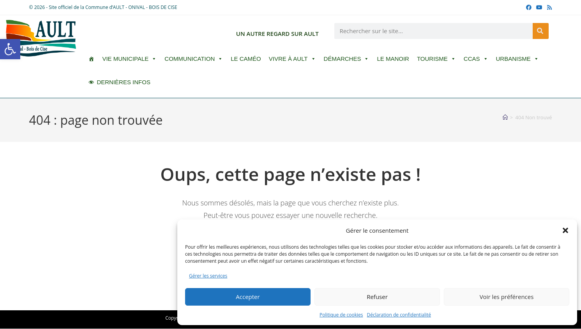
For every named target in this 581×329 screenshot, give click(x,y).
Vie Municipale (129, 59)
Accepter (248, 297)
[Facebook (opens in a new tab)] (529, 7)
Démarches (346, 59)
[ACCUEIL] (91, 59)
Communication (193, 59)
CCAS (476, 59)
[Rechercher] (541, 31)
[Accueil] (505, 117)
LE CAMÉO (246, 58)
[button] (10, 49)
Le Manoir (393, 58)
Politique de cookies (341, 314)
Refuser (377, 297)
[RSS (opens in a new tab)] (548, 7)
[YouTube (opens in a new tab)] (539, 7)
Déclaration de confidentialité (399, 314)
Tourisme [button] (436, 59)
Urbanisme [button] (517, 59)
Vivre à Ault (292, 59)
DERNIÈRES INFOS (123, 82)
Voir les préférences (507, 297)
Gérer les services (208, 275)
